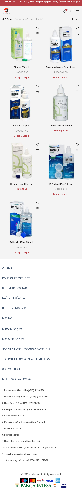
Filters (73, 19)
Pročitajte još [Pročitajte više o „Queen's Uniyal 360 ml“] (21, 189)
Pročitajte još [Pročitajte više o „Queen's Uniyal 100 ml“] (60, 130)
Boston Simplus (21, 125)
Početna (8, 19)
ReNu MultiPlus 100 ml (60, 184)
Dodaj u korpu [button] (21, 77)
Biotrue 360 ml (21, 67)
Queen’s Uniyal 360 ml (21, 184)
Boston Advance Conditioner (61, 67)
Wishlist (66, 10)
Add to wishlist (37, 28)
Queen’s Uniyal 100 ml (61, 125)
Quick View (37, 33)
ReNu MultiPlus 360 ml (21, 242)
